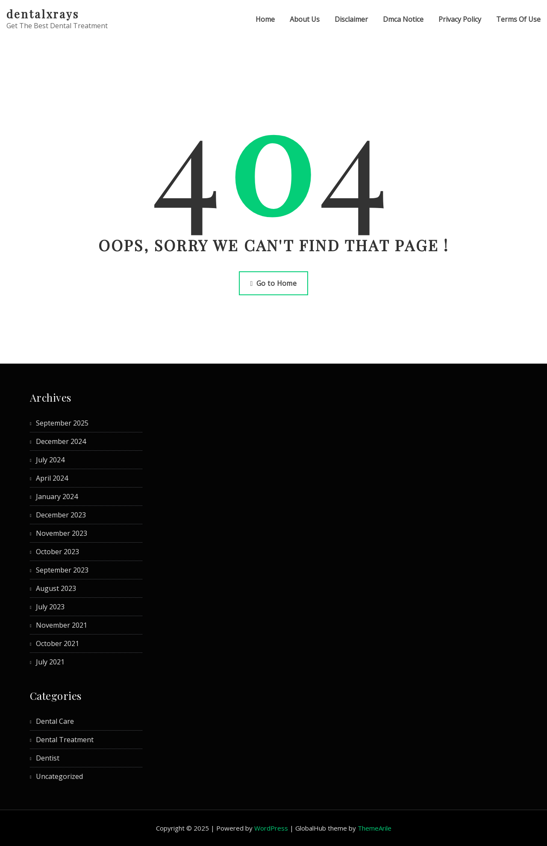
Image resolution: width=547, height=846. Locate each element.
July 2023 (50, 606)
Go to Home (273, 283)
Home (265, 19)
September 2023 (62, 570)
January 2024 (57, 496)
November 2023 (61, 533)
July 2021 (50, 662)
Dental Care (55, 721)
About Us (305, 19)
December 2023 (61, 515)
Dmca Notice (403, 19)
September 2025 (62, 423)
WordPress (271, 828)
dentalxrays (42, 13)
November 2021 (61, 625)
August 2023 (56, 588)
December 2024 (61, 441)
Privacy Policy (459, 19)
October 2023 (57, 551)
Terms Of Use (518, 19)
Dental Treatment (65, 739)
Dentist (47, 758)
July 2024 (50, 459)
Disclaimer (351, 19)
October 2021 (57, 643)
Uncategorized (59, 776)
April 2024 (52, 478)
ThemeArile (374, 828)
